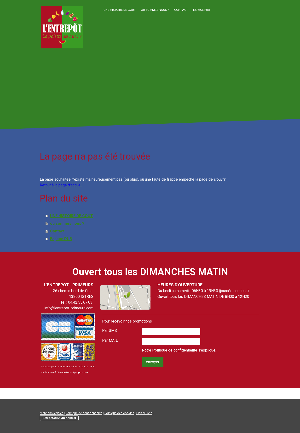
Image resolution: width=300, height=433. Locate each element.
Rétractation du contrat (59, 418)
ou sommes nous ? (155, 10)
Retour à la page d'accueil (61, 185)
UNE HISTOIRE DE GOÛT (120, 10)
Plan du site (144, 413)
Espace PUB (201, 10)
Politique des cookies (119, 413)
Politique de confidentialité (174, 350)
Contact (181, 10)
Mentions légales (51, 413)
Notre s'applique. (179, 350)
